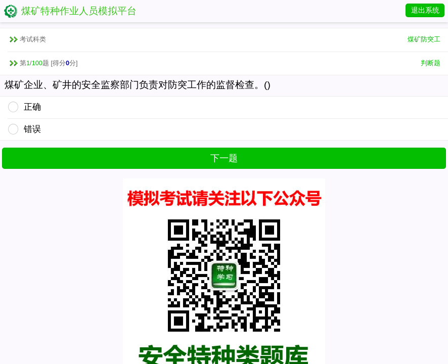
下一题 (224, 158)
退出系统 (425, 10)
